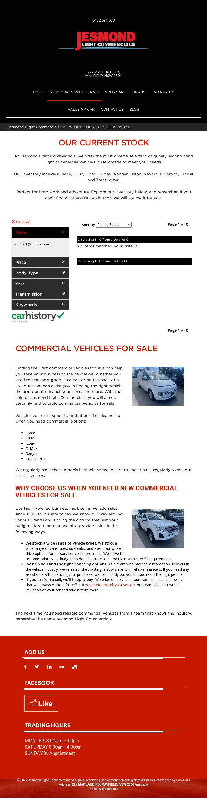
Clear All (23, 221)
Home (38, 92)
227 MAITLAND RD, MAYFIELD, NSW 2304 (103, 74)
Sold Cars (115, 92)
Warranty (164, 92)
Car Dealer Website (157, 780)
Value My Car (81, 109)
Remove (44, 244)
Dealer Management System (120, 780)
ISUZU (125, 127)
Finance (140, 92)
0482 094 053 (103, 20)
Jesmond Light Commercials (33, 127)
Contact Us (112, 109)
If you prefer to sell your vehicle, (109, 584)
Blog (134, 109)
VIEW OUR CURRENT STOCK (74, 92)
